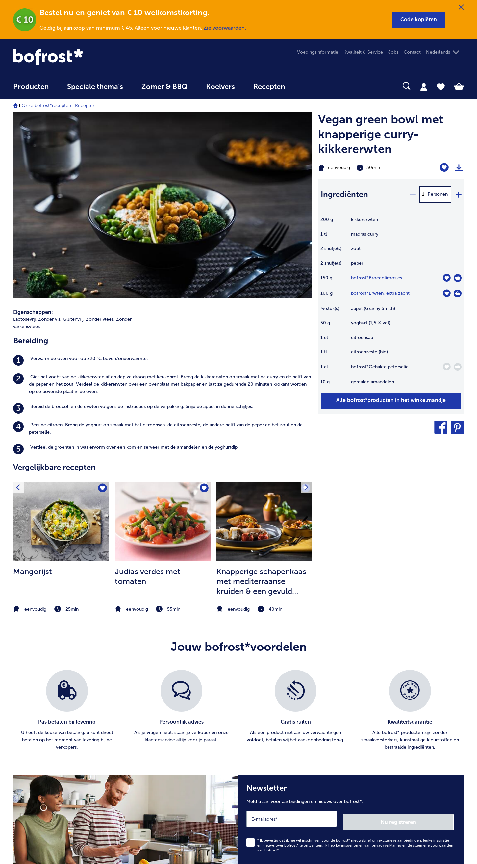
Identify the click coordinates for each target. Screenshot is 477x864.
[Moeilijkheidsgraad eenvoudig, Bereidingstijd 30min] (365, 168)
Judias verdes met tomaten (147, 397)
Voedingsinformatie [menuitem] (317, 52)
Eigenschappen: (33, 133)
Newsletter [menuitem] (144, 742)
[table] (391, 304)
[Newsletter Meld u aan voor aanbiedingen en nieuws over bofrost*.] (351, 641)
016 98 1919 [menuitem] (30, 728)
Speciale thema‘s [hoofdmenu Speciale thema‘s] (95, 86)
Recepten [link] (269, 86)
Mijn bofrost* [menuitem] (31, 696)
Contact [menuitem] (412, 52)
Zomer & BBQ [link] (164, 86)
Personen (438, 194)
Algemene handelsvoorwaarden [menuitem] (285, 721)
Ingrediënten (344, 194)
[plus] (458, 194)
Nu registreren (427, 639)
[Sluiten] (461, 7)
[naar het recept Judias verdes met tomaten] (162, 342)
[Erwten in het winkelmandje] (458, 293)
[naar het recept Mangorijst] (61, 342)
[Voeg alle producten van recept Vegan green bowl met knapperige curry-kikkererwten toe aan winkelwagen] (391, 401)
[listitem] (162, 181)
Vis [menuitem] (374, 742)
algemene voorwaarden (433, 662)
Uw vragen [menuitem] (144, 763)
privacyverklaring (386, 662)
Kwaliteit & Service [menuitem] (363, 52)
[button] (418, 20)
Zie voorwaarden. (225, 28)
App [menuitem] (256, 763)
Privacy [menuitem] (259, 742)
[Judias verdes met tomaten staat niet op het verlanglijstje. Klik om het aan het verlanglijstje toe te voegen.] (203, 309)
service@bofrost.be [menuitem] (38, 717)
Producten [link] (31, 86)
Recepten (85, 105)
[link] (80, 57)
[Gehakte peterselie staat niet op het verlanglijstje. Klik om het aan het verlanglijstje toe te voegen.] (446, 366)
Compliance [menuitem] (265, 773)
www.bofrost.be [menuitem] (35, 707)
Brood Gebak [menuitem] (385, 752)
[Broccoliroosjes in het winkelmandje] (458, 278)
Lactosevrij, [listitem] (25, 140)
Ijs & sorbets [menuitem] (384, 710)
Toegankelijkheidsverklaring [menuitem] (280, 784)
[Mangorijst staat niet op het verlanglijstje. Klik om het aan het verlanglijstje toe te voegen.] (101, 309)
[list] (238, 530)
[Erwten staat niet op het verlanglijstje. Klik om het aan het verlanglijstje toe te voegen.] (446, 293)
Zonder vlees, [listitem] (100, 140)
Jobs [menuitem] (393, 52)
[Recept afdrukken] (459, 168)
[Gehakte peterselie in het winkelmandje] (458, 367)
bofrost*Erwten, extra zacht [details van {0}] (380, 293)
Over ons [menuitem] (261, 731)
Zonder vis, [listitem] (50, 140)
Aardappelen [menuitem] (384, 721)
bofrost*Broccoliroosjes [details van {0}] (376, 278)
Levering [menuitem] (141, 752)
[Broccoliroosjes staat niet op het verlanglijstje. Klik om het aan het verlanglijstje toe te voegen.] (446, 278)
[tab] (424, 86)
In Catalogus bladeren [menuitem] (156, 721)
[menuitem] (31, 89)
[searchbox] (308, 86)
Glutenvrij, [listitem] (74, 140)
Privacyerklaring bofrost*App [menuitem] (282, 752)
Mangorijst (32, 392)
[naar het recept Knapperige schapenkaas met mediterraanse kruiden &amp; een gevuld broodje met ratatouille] (264, 342)
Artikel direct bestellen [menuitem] (156, 731)
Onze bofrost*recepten (46, 105)
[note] (61, 430)
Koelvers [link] (220, 86)
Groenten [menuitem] (381, 731)
